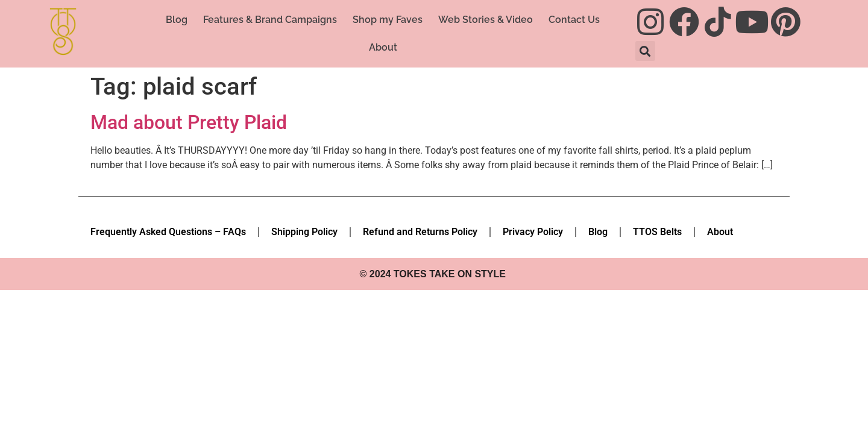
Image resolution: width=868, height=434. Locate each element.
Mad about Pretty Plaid (188, 122)
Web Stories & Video (485, 19)
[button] (645, 51)
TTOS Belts (657, 231)
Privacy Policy (533, 231)
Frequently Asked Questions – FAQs (168, 231)
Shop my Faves (388, 19)
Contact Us (574, 19)
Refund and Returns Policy (420, 231)
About (383, 47)
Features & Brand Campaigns (270, 19)
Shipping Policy (304, 231)
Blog (176, 19)
